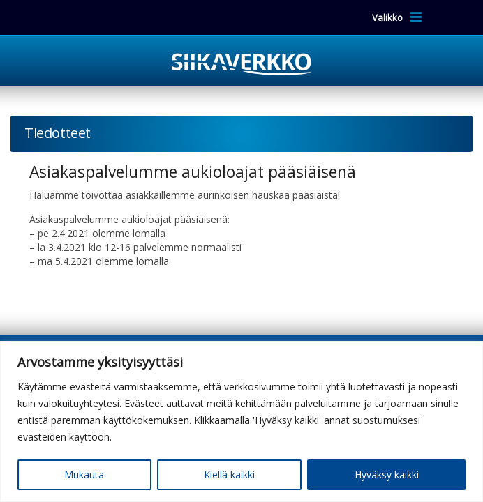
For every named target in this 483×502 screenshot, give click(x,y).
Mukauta (84, 474)
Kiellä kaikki (229, 474)
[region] (241, 421)
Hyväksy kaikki (387, 474)
